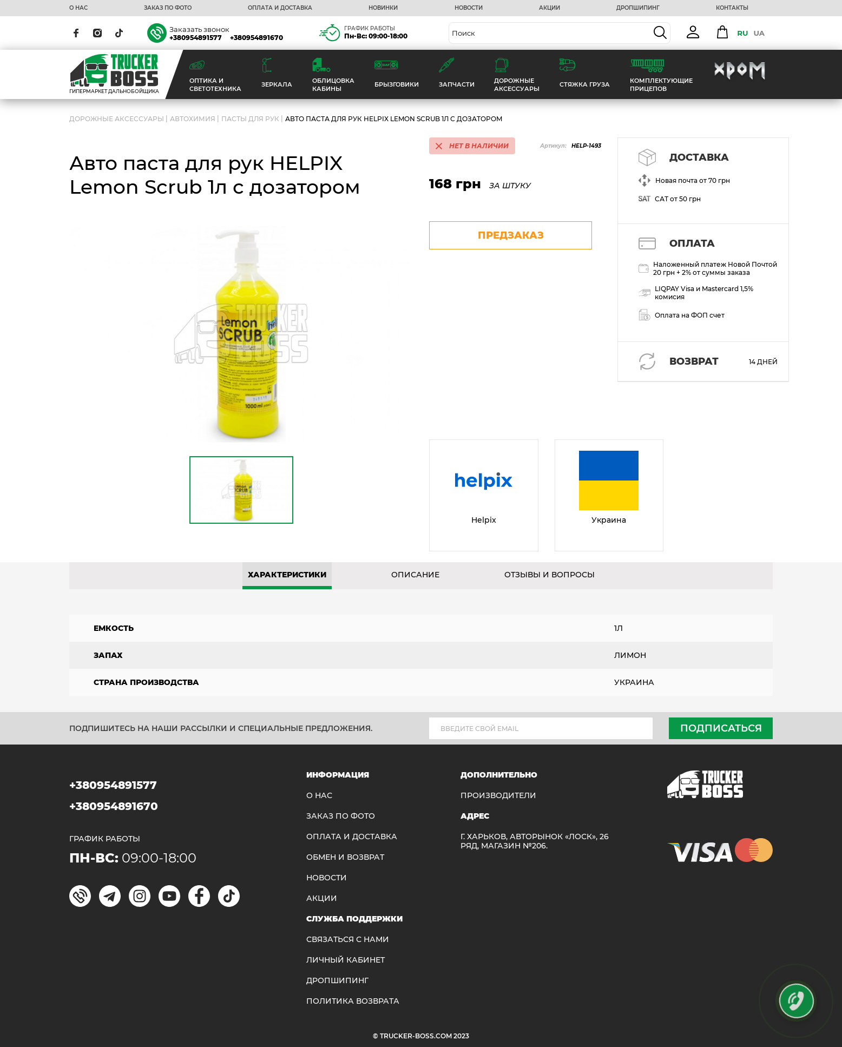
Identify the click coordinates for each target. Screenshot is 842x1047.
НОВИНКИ (383, 8)
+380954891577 (195, 38)
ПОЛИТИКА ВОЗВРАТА (352, 1001)
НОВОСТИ (469, 8)
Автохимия (192, 119)
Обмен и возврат (345, 857)
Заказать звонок (199, 29)
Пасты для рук (250, 119)
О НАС (78, 8)
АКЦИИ (549, 8)
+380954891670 (256, 38)
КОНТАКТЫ (732, 8)
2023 (461, 1036)
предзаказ (511, 235)
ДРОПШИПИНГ (638, 8)
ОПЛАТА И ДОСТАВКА (280, 8)
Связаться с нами (347, 939)
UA (759, 33)
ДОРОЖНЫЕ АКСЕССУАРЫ (116, 119)
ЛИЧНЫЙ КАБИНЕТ (345, 960)
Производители (498, 795)
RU (742, 33)
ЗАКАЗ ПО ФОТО (168, 8)
